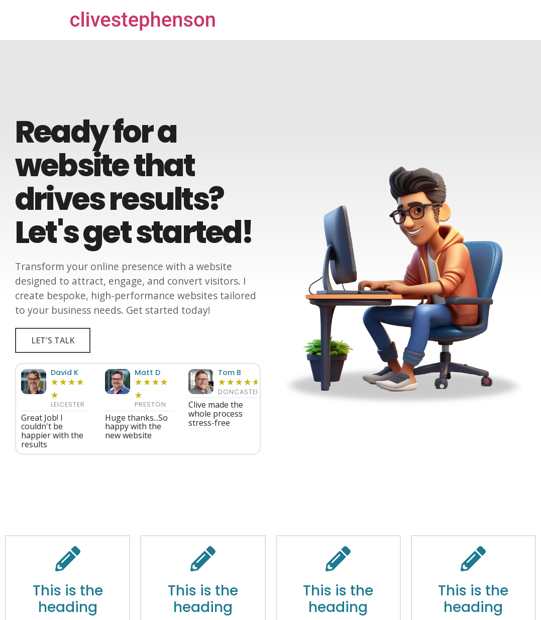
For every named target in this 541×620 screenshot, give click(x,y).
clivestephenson (143, 20)
